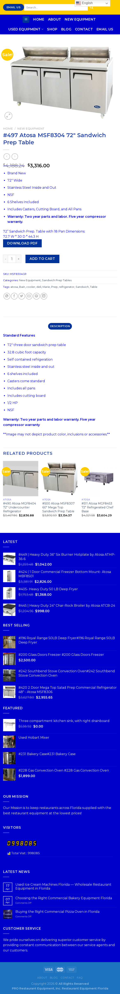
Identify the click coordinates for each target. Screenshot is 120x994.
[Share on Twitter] (21, 296)
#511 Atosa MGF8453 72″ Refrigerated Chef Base (97, 507)
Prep (54, 286)
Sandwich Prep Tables (57, 280)
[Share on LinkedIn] (43, 296)
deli (38, 286)
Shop (52, 29)
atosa (14, 286)
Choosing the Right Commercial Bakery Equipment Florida (63, 898)
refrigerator (66, 286)
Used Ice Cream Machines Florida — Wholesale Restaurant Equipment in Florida (63, 886)
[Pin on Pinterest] (36, 296)
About (54, 19)
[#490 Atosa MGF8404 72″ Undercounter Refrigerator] (20, 478)
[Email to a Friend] (29, 296)
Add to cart (42, 259)
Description (60, 326)
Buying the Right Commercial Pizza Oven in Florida (57, 912)
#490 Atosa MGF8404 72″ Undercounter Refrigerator (19, 507)
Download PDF (22, 243)
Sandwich (82, 286)
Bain (22, 286)
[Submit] (91, 7)
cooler (30, 286)
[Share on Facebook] (14, 296)
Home (38, 19)
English (84, 3)
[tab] (60, 326)
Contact (84, 29)
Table (93, 286)
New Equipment (80, 19)
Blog (66, 29)
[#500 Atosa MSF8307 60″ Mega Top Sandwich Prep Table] (60, 478)
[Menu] (26, 19)
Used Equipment (25, 29)
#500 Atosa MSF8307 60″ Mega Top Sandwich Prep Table (58, 507)
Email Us (105, 29)
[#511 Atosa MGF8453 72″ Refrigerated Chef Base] (99, 478)
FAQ (80, 977)
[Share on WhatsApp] (6, 296)
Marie (46, 286)
